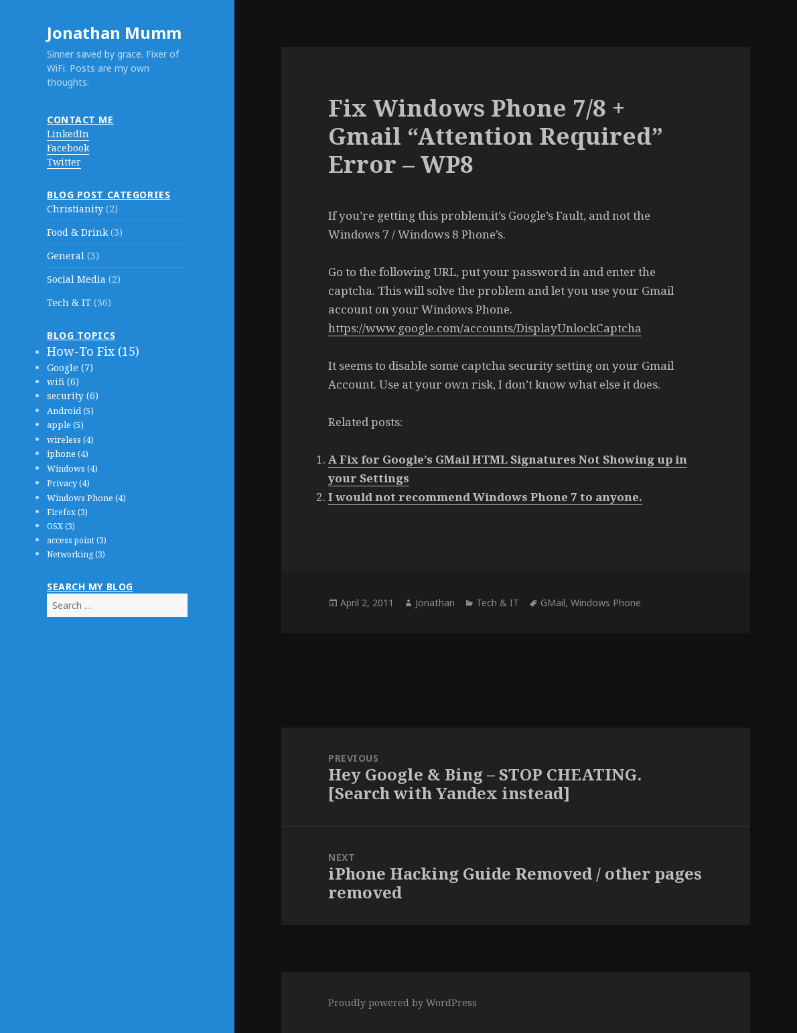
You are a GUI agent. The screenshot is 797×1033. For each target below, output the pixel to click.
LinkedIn (68, 133)
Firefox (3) (67, 512)
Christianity (75, 208)
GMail (552, 602)
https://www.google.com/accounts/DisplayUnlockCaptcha (485, 328)
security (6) (72, 396)
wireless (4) (70, 439)
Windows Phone (606, 602)
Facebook (68, 147)
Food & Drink (77, 232)
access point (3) (76, 540)
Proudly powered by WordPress (402, 1002)
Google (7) (70, 367)
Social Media (76, 279)
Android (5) (70, 411)
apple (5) (65, 425)
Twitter (64, 161)
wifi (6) (63, 382)
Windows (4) (72, 468)
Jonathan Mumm (114, 32)
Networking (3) (76, 554)
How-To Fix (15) (93, 351)
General (65, 255)
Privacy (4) (68, 483)
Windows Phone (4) (86, 498)
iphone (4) (67, 454)
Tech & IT (69, 302)
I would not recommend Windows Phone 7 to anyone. (485, 496)
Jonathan (435, 602)
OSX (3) (61, 526)
